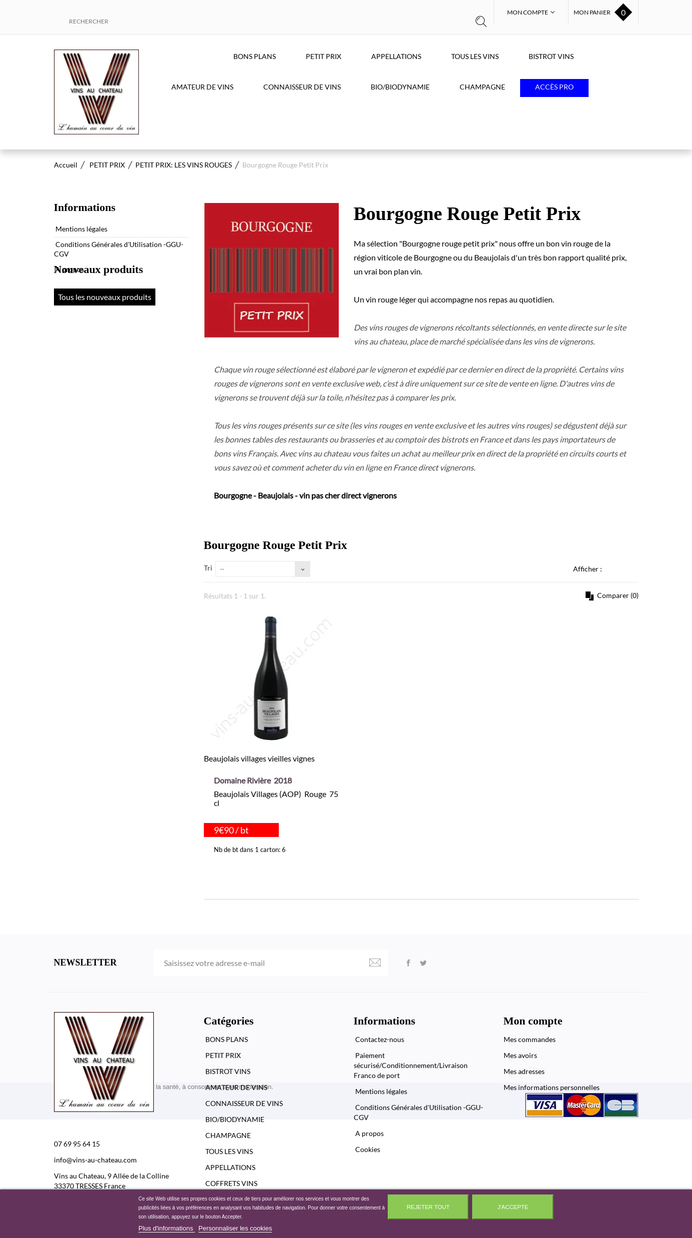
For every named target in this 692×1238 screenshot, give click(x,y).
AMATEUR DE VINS (202, 86)
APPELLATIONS (396, 56)
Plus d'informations (166, 1228)
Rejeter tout (428, 1207)
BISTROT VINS (551, 56)
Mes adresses (524, 1071)
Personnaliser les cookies (235, 1228)
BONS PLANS (254, 56)
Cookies (367, 1149)
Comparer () (617, 595)
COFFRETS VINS (230, 1183)
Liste (633, 569)
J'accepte (513, 1207)
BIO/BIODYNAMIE (400, 86)
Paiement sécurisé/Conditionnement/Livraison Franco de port (411, 1065)
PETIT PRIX (323, 56)
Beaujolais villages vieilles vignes (259, 758)
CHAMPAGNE (482, 86)
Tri (208, 568)
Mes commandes (530, 1039)
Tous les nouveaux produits (104, 333)
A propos (69, 265)
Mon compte (533, 1020)
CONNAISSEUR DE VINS (302, 86)
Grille (616, 569)
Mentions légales (80, 224)
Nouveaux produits (98, 306)
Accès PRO (554, 86)
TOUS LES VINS (475, 56)
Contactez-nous (379, 1039)
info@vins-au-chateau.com (95, 1160)
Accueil (65, 164)
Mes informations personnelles (552, 1087)
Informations (84, 207)
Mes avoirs (520, 1055)
